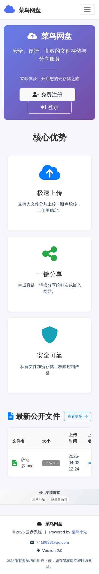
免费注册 (47, 94)
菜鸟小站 (38, 499)
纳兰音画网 (59, 499)
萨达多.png (27, 462)
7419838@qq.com (52, 542)
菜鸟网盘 (22, 9)
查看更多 (78, 416)
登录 (50, 107)
